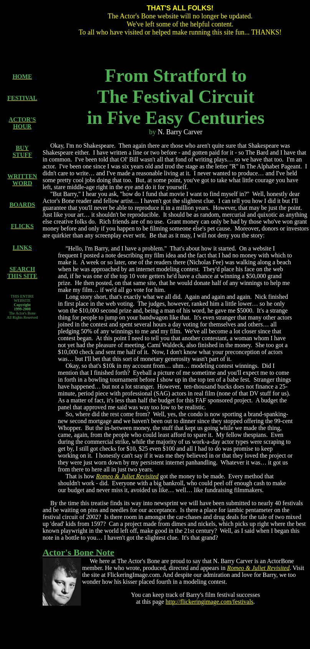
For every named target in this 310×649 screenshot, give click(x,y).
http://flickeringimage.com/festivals (210, 601)
